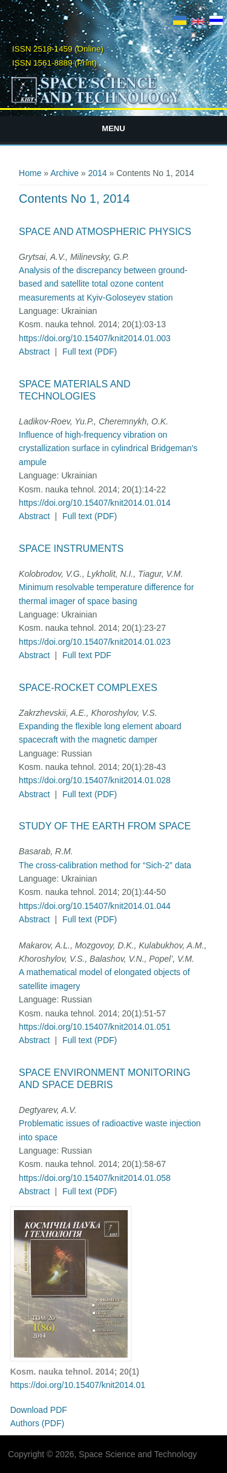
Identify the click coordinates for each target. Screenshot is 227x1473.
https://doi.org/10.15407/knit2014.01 (77, 1385)
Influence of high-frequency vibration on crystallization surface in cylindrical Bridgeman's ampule (108, 448)
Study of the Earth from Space (105, 826)
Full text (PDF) (89, 351)
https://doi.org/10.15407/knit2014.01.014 (95, 503)
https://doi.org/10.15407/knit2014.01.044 (95, 906)
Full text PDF (86, 655)
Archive (64, 173)
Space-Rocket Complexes (88, 687)
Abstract (34, 351)
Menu (113, 128)
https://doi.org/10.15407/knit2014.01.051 (95, 1027)
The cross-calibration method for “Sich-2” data (105, 865)
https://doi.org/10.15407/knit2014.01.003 (95, 338)
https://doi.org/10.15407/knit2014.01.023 (95, 642)
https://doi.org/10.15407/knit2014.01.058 (95, 1178)
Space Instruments (71, 548)
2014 (97, 173)
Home (30, 173)
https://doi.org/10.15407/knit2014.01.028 (95, 780)
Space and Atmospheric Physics (105, 231)
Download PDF (38, 1410)
